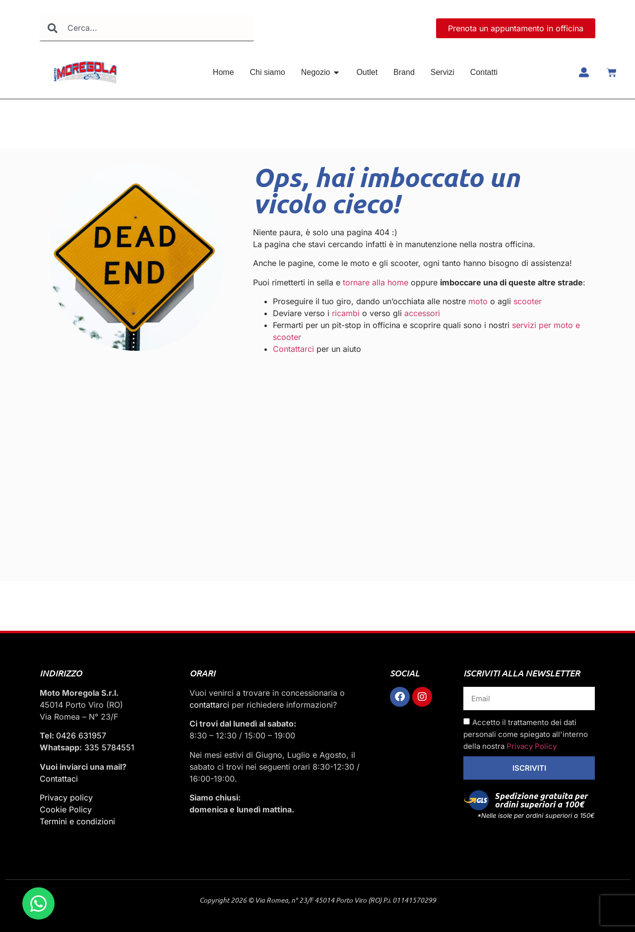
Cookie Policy (66, 809)
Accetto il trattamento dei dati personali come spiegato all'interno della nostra (525, 734)
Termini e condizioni (77, 821)
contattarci (209, 705)
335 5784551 (109, 747)
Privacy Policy (532, 746)
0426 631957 (81, 735)
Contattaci (59, 779)
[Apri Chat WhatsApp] (38, 903)
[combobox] (147, 28)
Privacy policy (66, 797)
